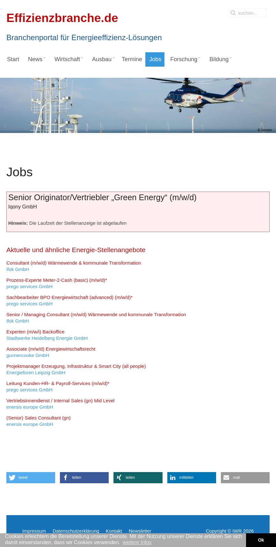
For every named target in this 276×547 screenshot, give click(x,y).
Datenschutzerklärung (76, 531)
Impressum (34, 531)
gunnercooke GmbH (50, 352)
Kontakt (114, 531)
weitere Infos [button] (137, 542)
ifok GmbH (73, 266)
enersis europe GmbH (60, 404)
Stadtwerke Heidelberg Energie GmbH (47, 335)
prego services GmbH (56, 283)
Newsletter (140, 531)
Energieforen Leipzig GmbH (76, 369)
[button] (30, 477)
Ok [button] (261, 540)
